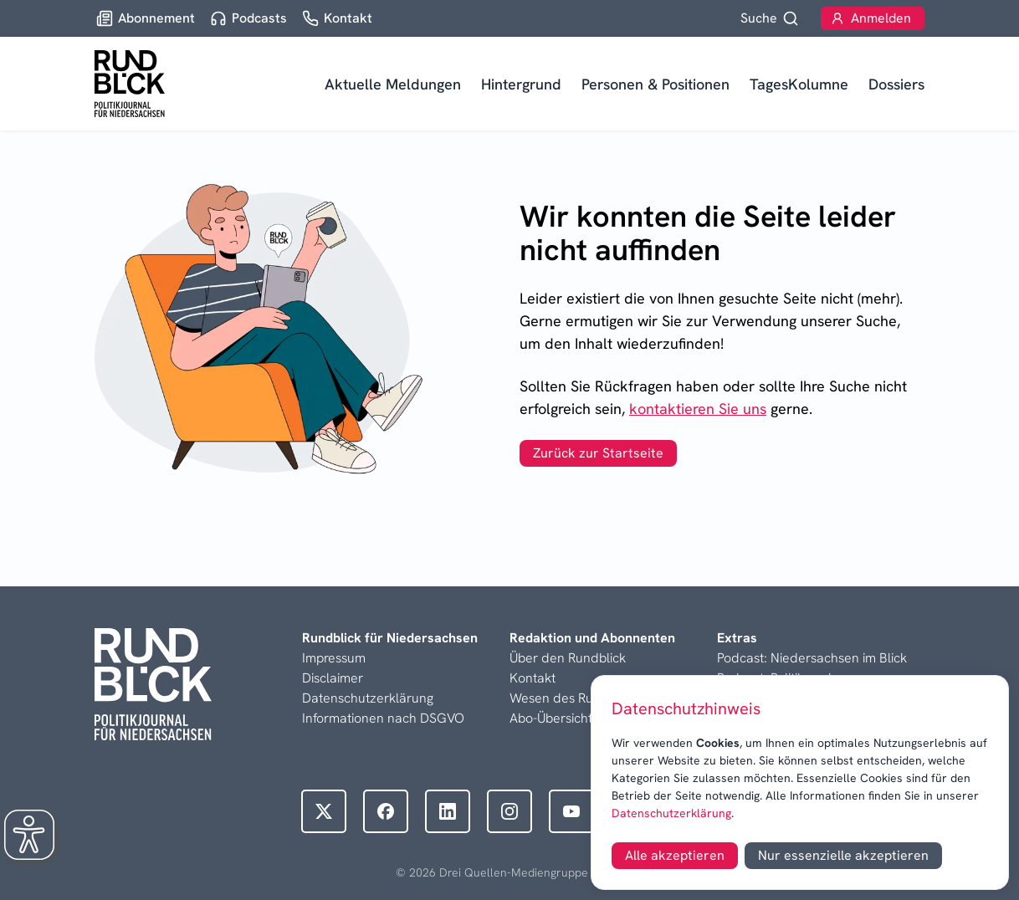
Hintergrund (521, 84)
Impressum (334, 658)
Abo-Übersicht (551, 718)
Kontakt (533, 678)
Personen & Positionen (655, 84)
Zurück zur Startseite (598, 453)
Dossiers (896, 84)
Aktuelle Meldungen (393, 84)
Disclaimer (332, 678)
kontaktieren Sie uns (697, 408)
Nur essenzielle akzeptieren (843, 855)
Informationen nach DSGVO (383, 718)
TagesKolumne (799, 84)
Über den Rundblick (568, 658)
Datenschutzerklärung (671, 813)
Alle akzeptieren (675, 855)
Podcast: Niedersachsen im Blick (812, 658)
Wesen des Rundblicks (576, 698)
